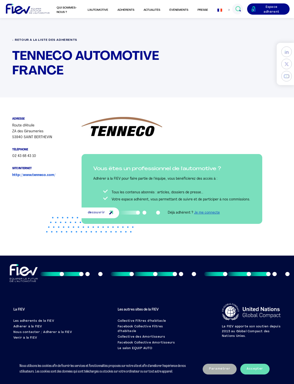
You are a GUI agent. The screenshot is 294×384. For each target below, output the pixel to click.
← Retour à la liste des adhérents (44, 40)
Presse (203, 10)
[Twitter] (286, 64)
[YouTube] (286, 76)
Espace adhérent (271, 9)
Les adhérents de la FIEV (33, 321)
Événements (178, 10)
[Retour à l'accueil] (28, 9)
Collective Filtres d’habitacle (142, 321)
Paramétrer (219, 368)
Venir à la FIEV (25, 337)
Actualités (152, 10)
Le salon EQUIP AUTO (135, 348)
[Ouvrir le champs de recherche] (238, 9)
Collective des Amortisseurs (141, 336)
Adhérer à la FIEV (27, 326)
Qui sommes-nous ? (67, 10)
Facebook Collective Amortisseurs (146, 342)
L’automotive (98, 10)
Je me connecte (207, 213)
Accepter (255, 368)
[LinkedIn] (286, 51)
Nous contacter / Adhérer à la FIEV (42, 332)
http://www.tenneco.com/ (33, 175)
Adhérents (125, 10)
